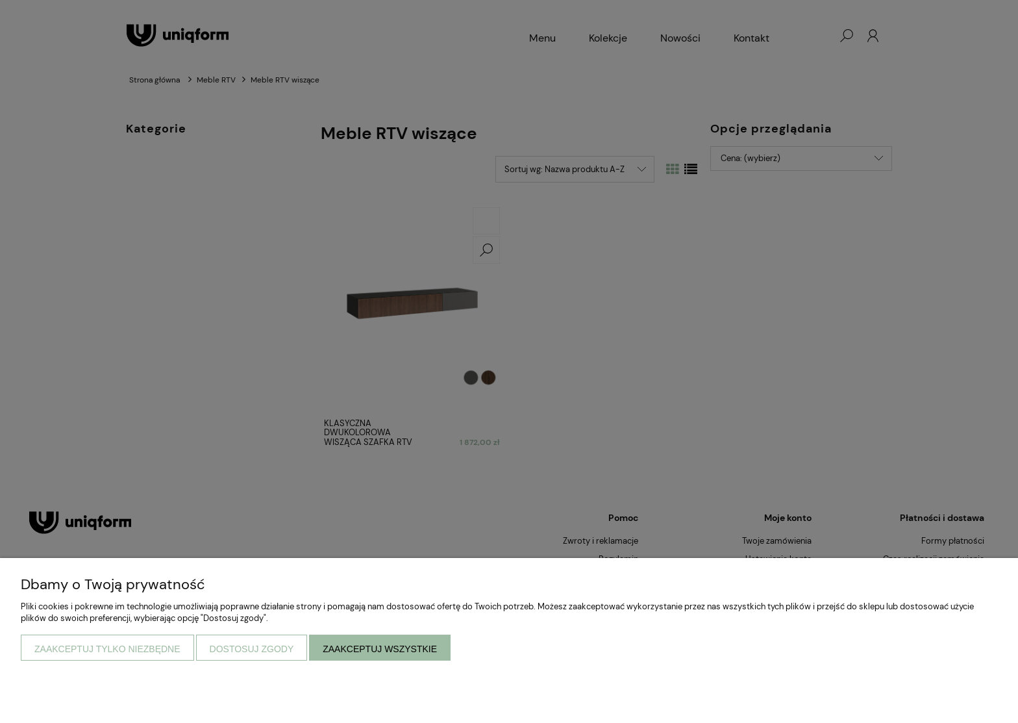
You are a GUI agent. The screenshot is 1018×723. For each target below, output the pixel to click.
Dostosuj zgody (252, 649)
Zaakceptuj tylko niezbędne (107, 649)
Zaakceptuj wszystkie (380, 649)
